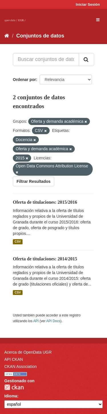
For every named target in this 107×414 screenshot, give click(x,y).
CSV (18, 241)
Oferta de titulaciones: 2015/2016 (45, 202)
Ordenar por (24, 79)
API (36, 321)
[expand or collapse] (98, 19)
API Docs (53, 321)
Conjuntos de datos (40, 36)
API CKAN (13, 359)
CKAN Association (20, 366)
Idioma (10, 396)
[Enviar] (86, 59)
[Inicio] (6, 36)
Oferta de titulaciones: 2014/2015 (45, 258)
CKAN (14, 387)
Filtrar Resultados (34, 181)
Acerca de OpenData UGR (28, 352)
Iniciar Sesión (88, 4)
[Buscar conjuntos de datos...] (46, 59)
